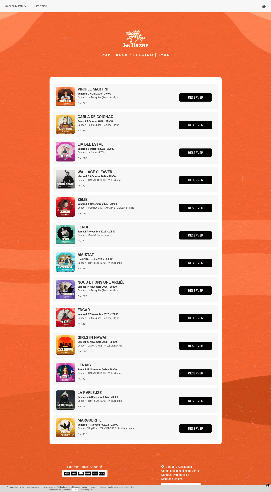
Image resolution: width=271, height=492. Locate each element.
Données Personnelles (175, 475)
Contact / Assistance (179, 466)
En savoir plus (86, 490)
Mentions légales (171, 479)
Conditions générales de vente (180, 470)
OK (75, 490)
